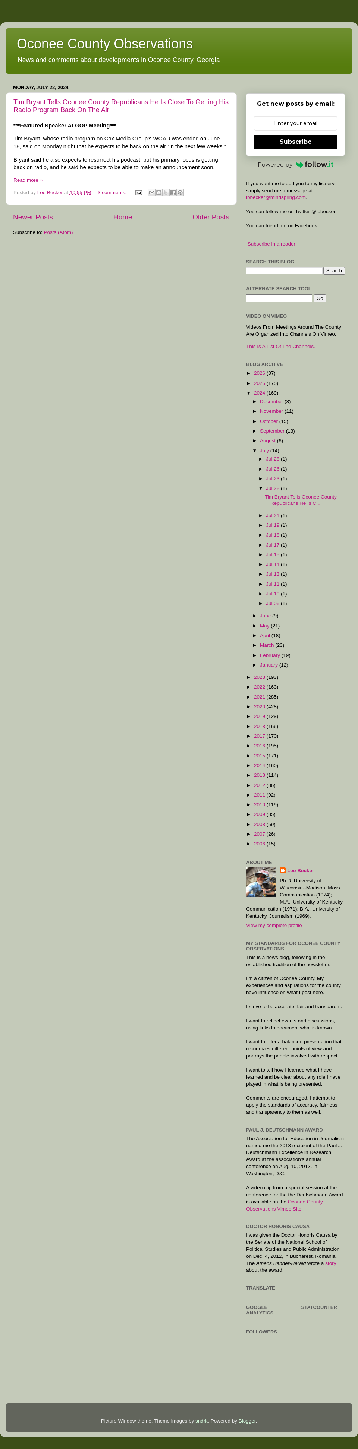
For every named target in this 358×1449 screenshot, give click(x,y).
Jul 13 (273, 574)
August (268, 440)
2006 (260, 844)
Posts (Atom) (58, 232)
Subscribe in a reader (271, 244)
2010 (260, 804)
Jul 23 (273, 478)
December (272, 401)
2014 (260, 765)
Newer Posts (33, 217)
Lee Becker (300, 870)
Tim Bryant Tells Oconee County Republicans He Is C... (301, 500)
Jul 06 (273, 603)
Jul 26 (273, 469)
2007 (260, 834)
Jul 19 (273, 525)
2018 (260, 726)
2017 (260, 736)
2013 (260, 775)
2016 (260, 746)
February (271, 655)
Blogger (247, 1421)
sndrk (201, 1421)
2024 (260, 393)
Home (122, 217)
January (269, 665)
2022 (260, 687)
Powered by (296, 164)
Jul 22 (273, 488)
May (265, 626)
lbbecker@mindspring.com (276, 197)
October (269, 421)
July (265, 450)
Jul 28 (273, 459)
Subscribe (296, 141)
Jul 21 (273, 515)
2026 (260, 373)
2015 (260, 756)
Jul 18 (273, 535)
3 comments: (113, 192)
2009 (260, 814)
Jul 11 (273, 584)
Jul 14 (273, 564)
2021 (260, 697)
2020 (260, 706)
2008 (260, 824)
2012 (260, 785)
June (266, 615)
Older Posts (210, 217)
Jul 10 (273, 594)
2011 (260, 795)
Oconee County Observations (105, 43)
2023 (260, 677)
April (265, 635)
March (267, 645)
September (273, 431)
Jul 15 (273, 554)
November (272, 411)
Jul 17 (273, 545)
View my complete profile (274, 925)
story (330, 1263)
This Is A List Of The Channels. (280, 346)
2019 (260, 716)
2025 (260, 383)
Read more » (28, 180)
